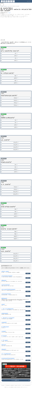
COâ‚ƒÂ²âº (16, 147)
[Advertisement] (10, 27)
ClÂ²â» (16, 127)
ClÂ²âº (16, 125)
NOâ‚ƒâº (16, 186)
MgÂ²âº (16, 236)
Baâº (16, 75)
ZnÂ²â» (16, 171)
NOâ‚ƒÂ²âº (16, 191)
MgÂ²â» (16, 238)
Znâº (16, 164)
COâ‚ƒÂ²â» (16, 149)
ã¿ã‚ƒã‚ (9, 12)
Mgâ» (16, 233)
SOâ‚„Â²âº (16, 258)
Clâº (16, 120)
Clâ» (16, 122)
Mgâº (16, 231)
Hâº (16, 53)
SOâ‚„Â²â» (16, 260)
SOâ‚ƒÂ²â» (16, 256)
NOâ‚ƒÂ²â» (16, 194)
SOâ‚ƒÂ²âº (16, 253)
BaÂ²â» (16, 82)
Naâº (16, 209)
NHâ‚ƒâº (16, 97)
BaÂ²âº (16, 78)
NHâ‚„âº (16, 102)
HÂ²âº (16, 55)
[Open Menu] (29, 1)
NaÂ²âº (16, 213)
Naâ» (16, 211)
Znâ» (16, 167)
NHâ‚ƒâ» (16, 100)
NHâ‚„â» (16, 105)
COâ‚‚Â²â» (16, 144)
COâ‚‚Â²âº (16, 142)
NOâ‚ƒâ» (16, 189)
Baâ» (16, 80)
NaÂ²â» (16, 216)
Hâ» (16, 58)
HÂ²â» (16, 60)
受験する (28, 273)
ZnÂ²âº (16, 169)
